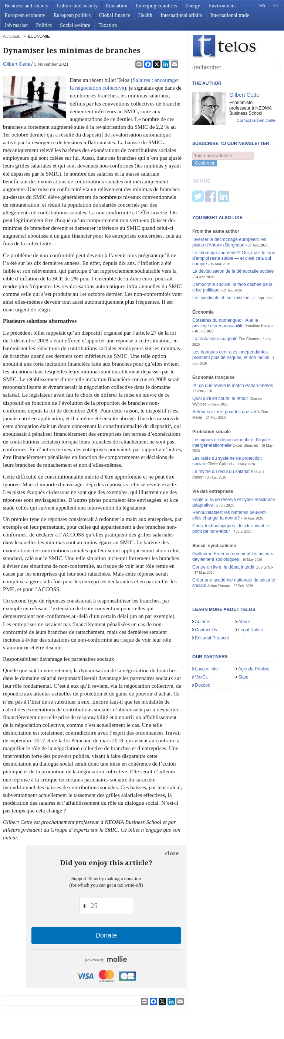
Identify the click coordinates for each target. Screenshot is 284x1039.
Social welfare (75, 25)
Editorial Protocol (212, 601)
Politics (44, 25)
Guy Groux (264, 531)
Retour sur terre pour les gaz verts (226, 375)
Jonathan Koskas (259, 289)
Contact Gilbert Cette (256, 120)
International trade (229, 15)
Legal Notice (250, 593)
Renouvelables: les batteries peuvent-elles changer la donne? (229, 478)
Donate (106, 935)
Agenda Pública (254, 632)
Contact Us (206, 593)
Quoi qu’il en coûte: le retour (220, 362)
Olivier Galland (219, 427)
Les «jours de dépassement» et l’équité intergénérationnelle (231, 406)
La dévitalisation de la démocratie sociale (233, 234)
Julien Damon (218, 549)
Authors (202, 585)
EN (262, 5)
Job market (16, 25)
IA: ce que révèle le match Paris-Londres (232, 349)
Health (145, 15)
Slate (243, 640)
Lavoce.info (206, 632)
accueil (11, 36)
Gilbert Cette (16, 64)
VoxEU (202, 640)
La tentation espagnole (214, 302)
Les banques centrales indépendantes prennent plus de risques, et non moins (230, 318)
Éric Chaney (249, 302)
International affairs (181, 15)
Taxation (107, 25)
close (172, 853)
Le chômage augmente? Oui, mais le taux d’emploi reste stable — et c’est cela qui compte (233, 222)
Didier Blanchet (245, 409)
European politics (72, 15)
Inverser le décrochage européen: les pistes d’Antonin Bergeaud (229, 205)
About (244, 585)
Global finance (114, 15)
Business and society (26, 5)
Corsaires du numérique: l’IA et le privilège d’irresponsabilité (225, 286)
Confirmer (204, 163)
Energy (192, 5)
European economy (24, 15)
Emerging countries (156, 5)
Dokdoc (202, 648)
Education (116, 5)
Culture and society (77, 5)
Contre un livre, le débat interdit (223, 530)
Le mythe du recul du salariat (221, 435)
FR (275, 5)
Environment (222, 5)
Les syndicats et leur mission (220, 261)
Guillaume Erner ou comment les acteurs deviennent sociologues (232, 520)
